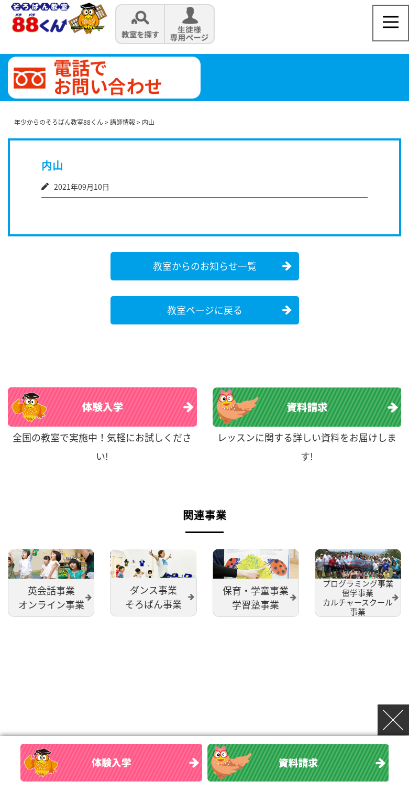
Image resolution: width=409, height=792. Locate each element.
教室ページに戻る (204, 309)
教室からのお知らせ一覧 (205, 265)
